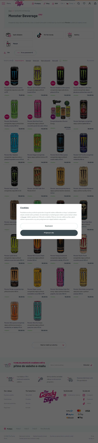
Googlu (24, 217)
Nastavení (49, 226)
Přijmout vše (49, 233)
